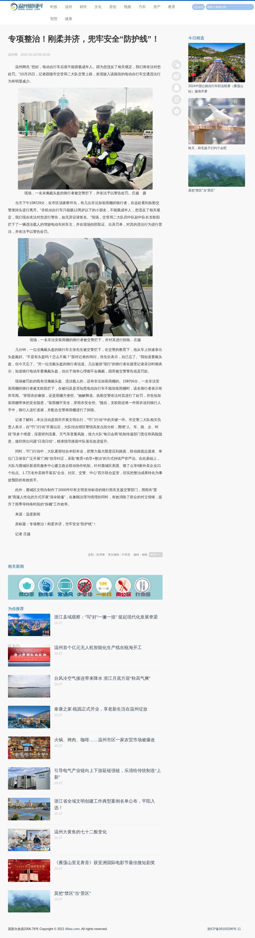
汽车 (142, 7)
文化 (98, 7)
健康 (68, 19)
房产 (157, 7)
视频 (127, 7)
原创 (112, 7)
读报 (198, 7)
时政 (53, 7)
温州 (68, 7)
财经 (83, 7)
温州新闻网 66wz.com (43, 544)
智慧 (53, 19)
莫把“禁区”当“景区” (201, 190)
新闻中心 (155, 554)
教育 (171, 7)
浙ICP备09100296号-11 (224, 933)
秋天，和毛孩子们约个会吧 (207, 148)
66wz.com (72, 933)
